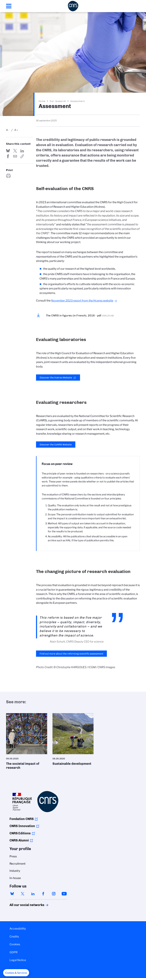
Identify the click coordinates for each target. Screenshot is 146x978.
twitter (22, 894)
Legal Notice (18, 960)
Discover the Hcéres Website (56, 377)
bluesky (12, 894)
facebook (43, 894)
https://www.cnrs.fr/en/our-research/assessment (22, 156)
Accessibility (18, 928)
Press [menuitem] (13, 856)
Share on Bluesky (8, 151)
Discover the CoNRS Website (56, 444)
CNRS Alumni (19, 840)
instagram (53, 894)
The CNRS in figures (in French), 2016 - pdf (80, 315)
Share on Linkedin (22, 151)
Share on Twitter (15, 151)
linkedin (33, 894)
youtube (64, 894)
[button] (16, 972)
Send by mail (15, 156)
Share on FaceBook (8, 156)
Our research (58, 101)
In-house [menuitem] (15, 878)
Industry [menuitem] (15, 870)
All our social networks (23, 905)
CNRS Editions (20, 833)
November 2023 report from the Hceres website (82, 300)
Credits (14, 936)
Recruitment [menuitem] (17, 863)
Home (42, 101)
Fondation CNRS (22, 819)
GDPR (13, 952)
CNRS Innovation (22, 826)
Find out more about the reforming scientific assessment (71, 653)
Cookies (15, 944)
